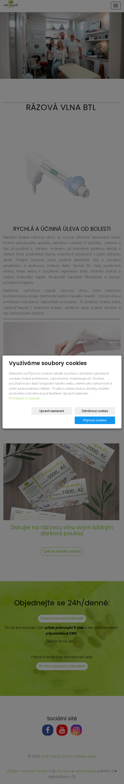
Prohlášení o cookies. (25, 398)
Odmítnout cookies (98, 411)
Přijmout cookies (98, 420)
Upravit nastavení (61, 411)
